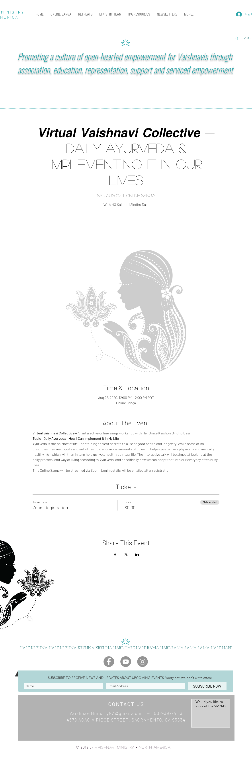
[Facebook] (109, 661)
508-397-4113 (168, 713)
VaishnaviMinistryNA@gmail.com (105, 713)
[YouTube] (125, 661)
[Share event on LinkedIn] (137, 554)
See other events (126, 229)
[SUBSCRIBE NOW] (207, 686)
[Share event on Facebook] (115, 554)
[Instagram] (142, 661)
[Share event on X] (126, 554)
